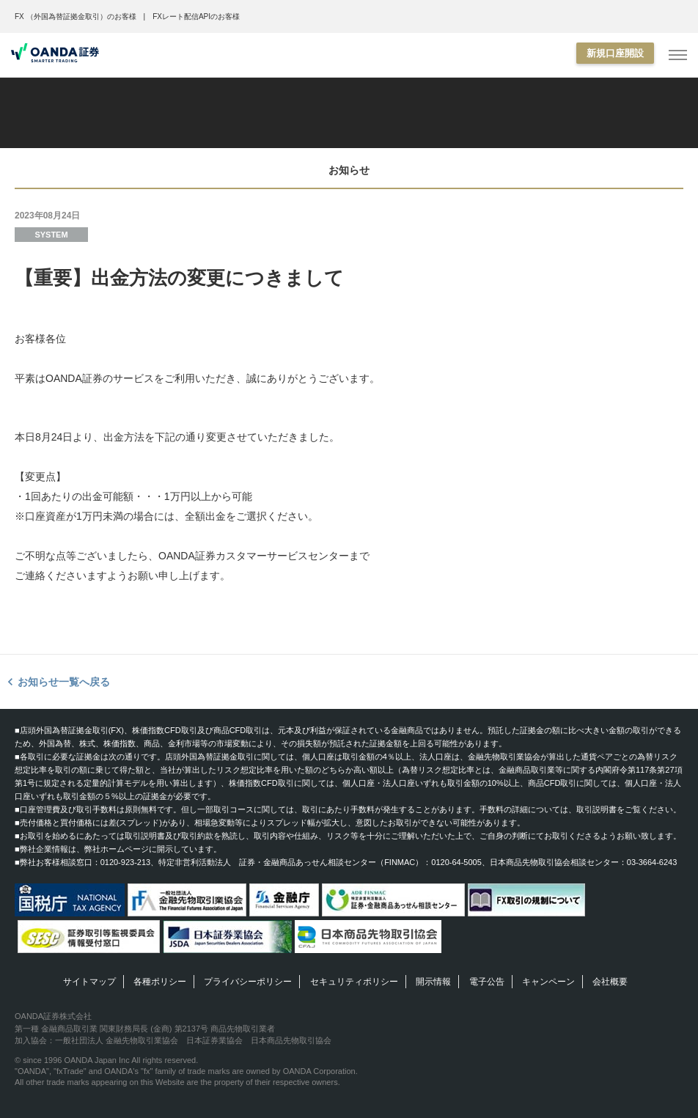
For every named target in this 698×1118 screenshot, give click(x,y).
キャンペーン (548, 982)
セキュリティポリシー (354, 982)
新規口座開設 (615, 53)
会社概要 (610, 982)
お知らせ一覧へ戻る (64, 682)
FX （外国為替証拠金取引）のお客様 (75, 16)
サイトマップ (89, 982)
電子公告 (486, 982)
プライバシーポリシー (248, 982)
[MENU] (678, 55)
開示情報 (433, 982)
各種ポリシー (159, 982)
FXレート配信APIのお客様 (196, 16)
